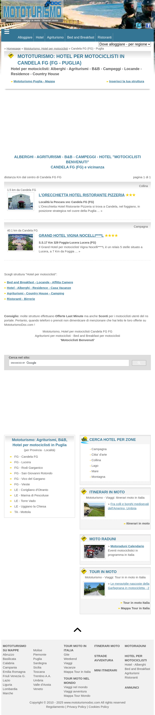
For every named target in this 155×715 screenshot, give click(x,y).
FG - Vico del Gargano (29, 478)
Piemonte (39, 654)
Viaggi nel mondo (76, 687)
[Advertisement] (77, 121)
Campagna (98, 449)
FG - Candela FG (26, 456)
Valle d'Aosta (42, 684)
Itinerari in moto (138, 523)
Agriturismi (132, 673)
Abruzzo (8, 654)
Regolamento (55, 706)
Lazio (6, 680)
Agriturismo (55, 37)
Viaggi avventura (75, 691)
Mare (94, 471)
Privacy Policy (76, 706)
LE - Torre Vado (25, 501)
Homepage (14, 48)
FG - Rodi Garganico (28, 467)
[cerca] (68, 363)
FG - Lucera (22, 462)
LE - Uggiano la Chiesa (30, 506)
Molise (37, 650)
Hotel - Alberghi (135, 664)
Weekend (70, 659)
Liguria (7, 684)
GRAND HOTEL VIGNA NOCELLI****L (71, 236)
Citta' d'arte (99, 454)
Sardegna (40, 663)
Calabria (8, 663)
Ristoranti (105, 37)
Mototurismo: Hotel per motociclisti (46, 48)
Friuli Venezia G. (14, 676)
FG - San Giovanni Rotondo (33, 473)
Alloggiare (25, 37)
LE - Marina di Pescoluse (31, 495)
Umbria (38, 680)
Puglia (37, 659)
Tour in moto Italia (136, 602)
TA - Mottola (22, 512)
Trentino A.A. (42, 676)
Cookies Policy (99, 706)
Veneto (38, 689)
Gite (66, 654)
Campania (10, 667)
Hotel (39, 37)
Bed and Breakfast (80, 37)
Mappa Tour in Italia (135, 608)
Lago (94, 465)
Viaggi (68, 663)
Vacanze (69, 667)
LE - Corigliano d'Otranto (31, 489)
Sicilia (37, 667)
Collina (96, 460)
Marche (8, 693)
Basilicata (9, 659)
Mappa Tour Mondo (77, 695)
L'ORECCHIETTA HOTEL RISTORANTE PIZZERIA (82, 195)
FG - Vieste (22, 484)
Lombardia (10, 689)
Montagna (98, 476)
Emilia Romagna (14, 671)
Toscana (39, 671)
